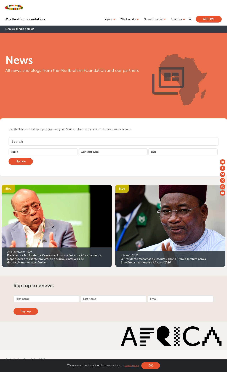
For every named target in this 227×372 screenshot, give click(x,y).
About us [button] (176, 19)
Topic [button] (14, 151)
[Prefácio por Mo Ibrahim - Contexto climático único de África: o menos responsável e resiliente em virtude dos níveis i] (57, 225)
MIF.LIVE (208, 19)
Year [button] (153, 151)
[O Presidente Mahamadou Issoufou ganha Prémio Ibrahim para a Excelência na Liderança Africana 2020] (170, 225)
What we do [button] (128, 19)
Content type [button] (90, 151)
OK (151, 365)
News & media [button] (153, 19)
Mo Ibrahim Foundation (25, 19)
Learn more (132, 365)
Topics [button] (108, 19)
